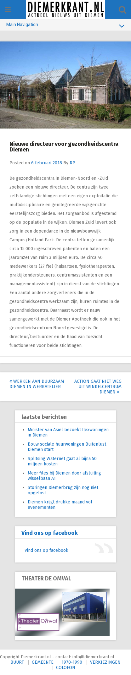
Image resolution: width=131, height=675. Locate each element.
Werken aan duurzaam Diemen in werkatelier (36, 384)
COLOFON (65, 667)
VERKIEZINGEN (105, 662)
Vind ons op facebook (49, 533)
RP (72, 163)
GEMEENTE (43, 662)
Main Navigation (65, 25)
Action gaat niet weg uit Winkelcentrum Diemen (98, 387)
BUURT (17, 662)
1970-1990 (71, 662)
